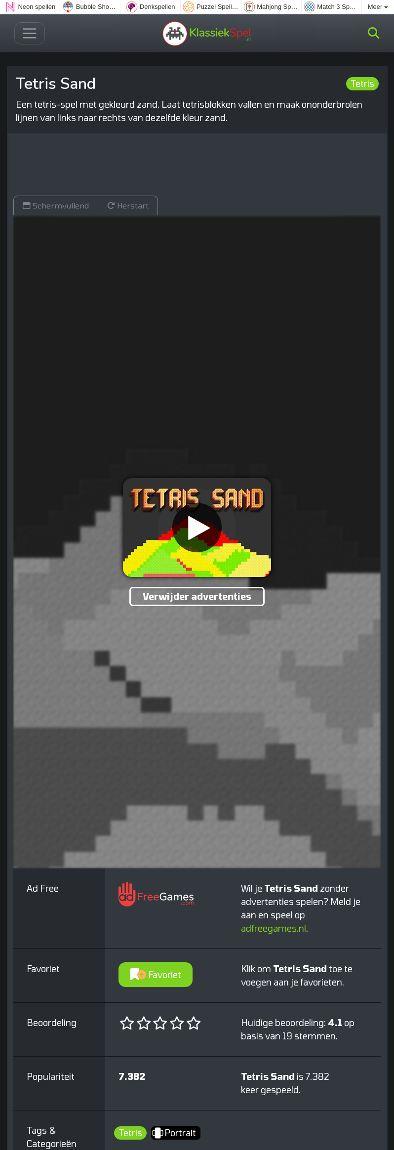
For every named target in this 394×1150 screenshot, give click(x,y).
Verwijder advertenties (197, 596)
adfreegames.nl (273, 928)
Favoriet (155, 974)
